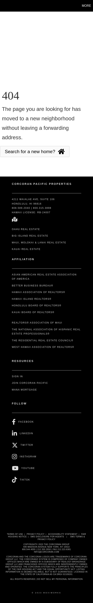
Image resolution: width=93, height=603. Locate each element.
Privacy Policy (35, 534)
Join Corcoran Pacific (30, 383)
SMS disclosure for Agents (47, 537)
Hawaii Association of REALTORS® (38, 292)
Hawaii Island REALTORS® (32, 299)
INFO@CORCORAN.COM (46, 552)
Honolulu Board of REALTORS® (36, 305)
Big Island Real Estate (30, 235)
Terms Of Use (15, 534)
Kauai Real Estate (26, 249)
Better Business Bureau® (32, 285)
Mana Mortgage (24, 389)
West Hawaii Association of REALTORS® (43, 347)
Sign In (17, 376)
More (86, 5)
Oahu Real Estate (26, 229)
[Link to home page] (3, 6)
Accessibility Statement (62, 534)
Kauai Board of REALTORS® (33, 312)
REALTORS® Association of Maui (37, 322)
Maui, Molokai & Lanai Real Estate (39, 242)
